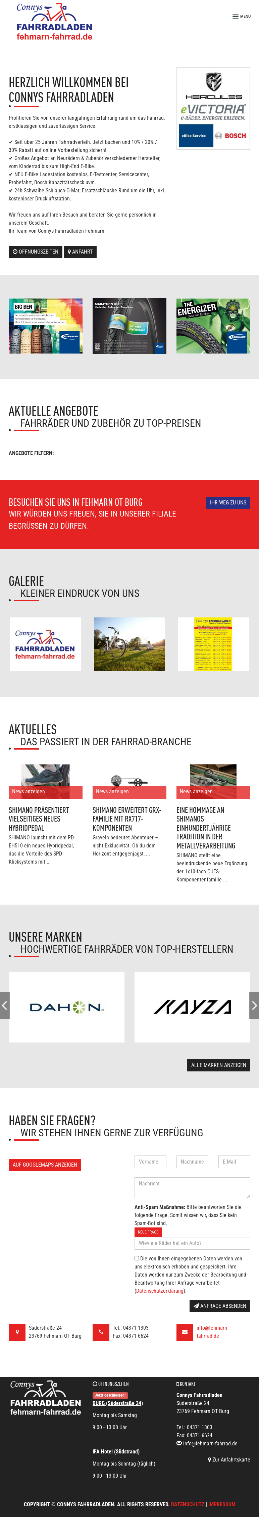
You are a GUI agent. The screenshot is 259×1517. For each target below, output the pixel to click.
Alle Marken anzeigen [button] (218, 1065)
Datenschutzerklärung (160, 1291)
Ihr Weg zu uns (228, 502)
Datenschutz (187, 1504)
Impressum (222, 1504)
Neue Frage (148, 1232)
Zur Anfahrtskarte (229, 1459)
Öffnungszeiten (35, 252)
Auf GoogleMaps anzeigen (45, 1165)
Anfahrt (80, 252)
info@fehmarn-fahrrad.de (210, 1443)
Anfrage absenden (220, 1306)
